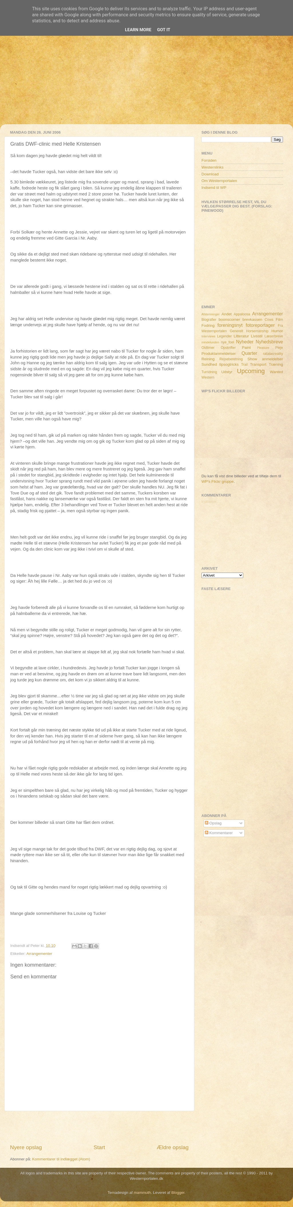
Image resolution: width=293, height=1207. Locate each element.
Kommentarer (219, 833)
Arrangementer (39, 953)
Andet (226, 314)
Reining (208, 359)
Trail (244, 365)
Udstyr (226, 372)
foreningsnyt (230, 325)
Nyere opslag (26, 1147)
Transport (258, 364)
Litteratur (241, 336)
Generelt (236, 331)
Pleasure (263, 347)
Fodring (208, 325)
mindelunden (210, 342)
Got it (163, 29)
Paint (246, 347)
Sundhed (209, 364)
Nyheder (245, 341)
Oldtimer (208, 348)
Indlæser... (210, 501)
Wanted (276, 372)
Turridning (209, 372)
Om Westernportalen (219, 181)
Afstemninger (210, 314)
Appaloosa (242, 314)
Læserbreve (273, 336)
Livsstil (257, 336)
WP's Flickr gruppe (217, 481)
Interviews (208, 336)
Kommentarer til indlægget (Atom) (61, 1159)
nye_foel (227, 342)
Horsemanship (257, 331)
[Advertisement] (146, 84)
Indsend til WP (213, 187)
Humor (277, 331)
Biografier (208, 320)
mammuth (142, 1192)
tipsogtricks (229, 364)
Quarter (249, 353)
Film (279, 319)
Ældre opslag (173, 1147)
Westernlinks (212, 167)
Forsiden (209, 160)
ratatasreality (273, 354)
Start (99, 1147)
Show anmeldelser (265, 359)
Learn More (138, 29)
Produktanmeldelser (218, 353)
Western (207, 377)
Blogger (178, 1192)
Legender (224, 336)
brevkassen (252, 319)
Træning (276, 364)
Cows (269, 320)
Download (210, 174)
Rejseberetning (231, 359)
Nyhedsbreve (269, 341)
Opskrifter (228, 348)
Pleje (279, 348)
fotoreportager (260, 325)
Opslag (213, 823)
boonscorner (229, 319)
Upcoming (251, 371)
